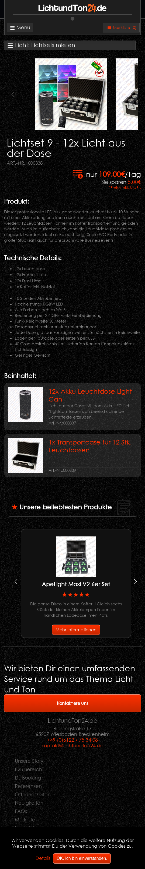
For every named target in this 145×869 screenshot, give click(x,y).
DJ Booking (28, 778)
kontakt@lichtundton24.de (72, 745)
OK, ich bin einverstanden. (82, 858)
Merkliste (25, 819)
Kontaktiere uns (72, 703)
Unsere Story (29, 761)
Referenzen (28, 786)
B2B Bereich (28, 769)
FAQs (21, 811)
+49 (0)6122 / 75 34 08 (72, 740)
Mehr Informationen (76, 629)
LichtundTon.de (72, 8)
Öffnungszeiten (33, 794)
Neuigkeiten (29, 803)
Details (43, 858)
